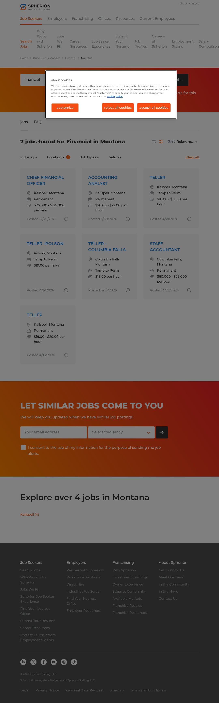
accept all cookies (153, 108)
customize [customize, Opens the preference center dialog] (65, 108)
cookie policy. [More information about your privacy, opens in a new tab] (115, 96)
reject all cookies (118, 108)
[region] (111, 94)
